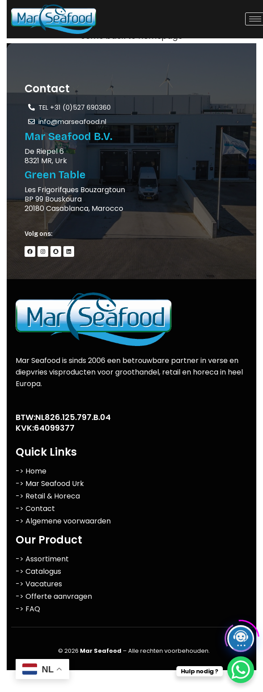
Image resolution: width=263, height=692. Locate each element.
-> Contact (35, 508)
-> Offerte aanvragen (54, 596)
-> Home (31, 471)
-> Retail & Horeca (48, 496)
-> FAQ (28, 609)
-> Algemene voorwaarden (63, 521)
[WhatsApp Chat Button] (240, 669)
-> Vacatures (39, 584)
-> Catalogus (38, 571)
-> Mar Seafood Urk (50, 483)
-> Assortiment (42, 559)
